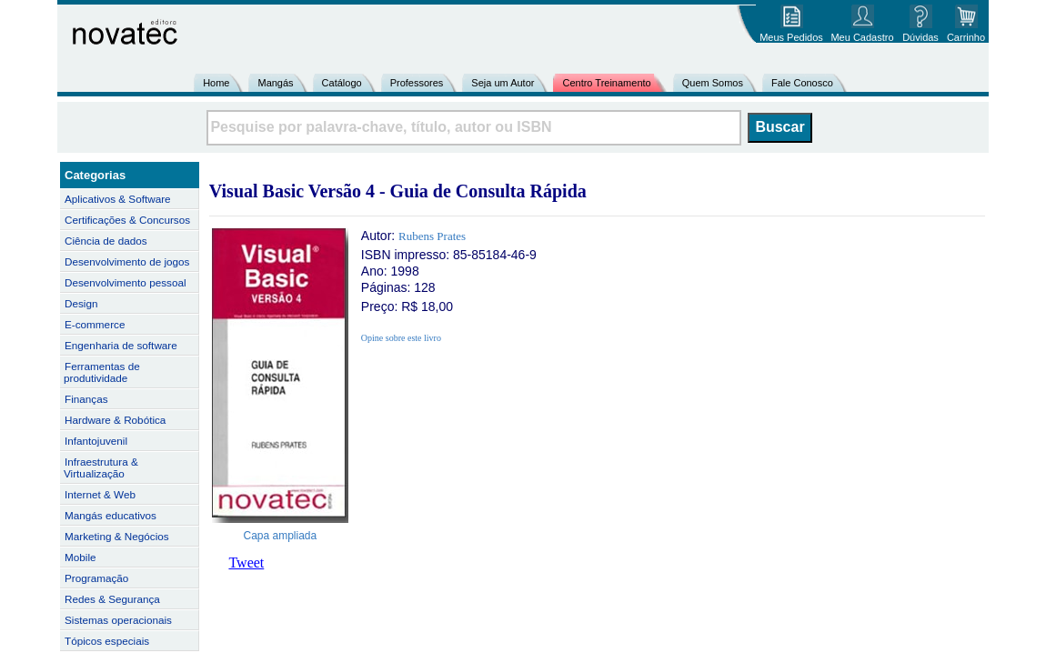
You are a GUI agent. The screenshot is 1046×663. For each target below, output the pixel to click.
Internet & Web (100, 494)
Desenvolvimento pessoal (125, 282)
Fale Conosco (802, 82)
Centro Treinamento (606, 82)
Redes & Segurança (112, 599)
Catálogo (342, 82)
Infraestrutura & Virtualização (101, 467)
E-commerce (95, 324)
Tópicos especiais (107, 641)
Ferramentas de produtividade (102, 372)
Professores (417, 82)
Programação (96, 578)
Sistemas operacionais (118, 620)
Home (216, 82)
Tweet (246, 562)
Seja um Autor (502, 82)
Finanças (86, 399)
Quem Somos (712, 82)
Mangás (275, 82)
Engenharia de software (121, 345)
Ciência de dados (106, 240)
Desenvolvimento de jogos (127, 261)
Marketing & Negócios (117, 536)
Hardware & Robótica (115, 420)
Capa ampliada (280, 535)
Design (81, 303)
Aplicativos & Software (118, 199)
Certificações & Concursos (127, 220)
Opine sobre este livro (401, 338)
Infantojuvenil (96, 441)
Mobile (80, 557)
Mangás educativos (110, 515)
